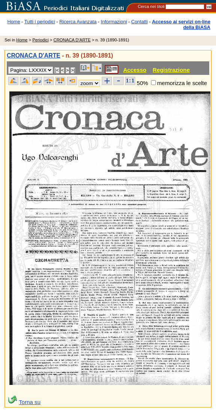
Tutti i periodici (39, 21)
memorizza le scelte (182, 83)
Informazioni (114, 21)
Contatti (139, 21)
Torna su (30, 402)
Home (14, 21)
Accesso (135, 70)
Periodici (40, 40)
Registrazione (171, 70)
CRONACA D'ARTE (72, 40)
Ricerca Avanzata (78, 21)
